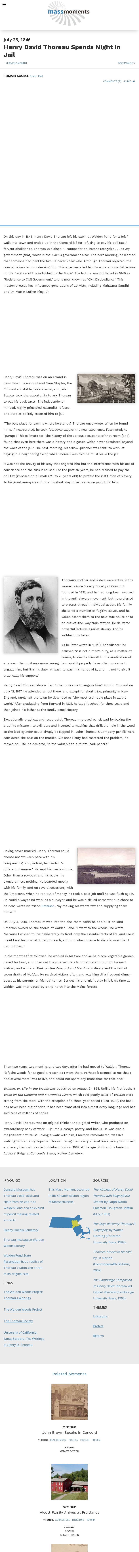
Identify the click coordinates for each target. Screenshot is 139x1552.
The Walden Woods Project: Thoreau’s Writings (23, 1157)
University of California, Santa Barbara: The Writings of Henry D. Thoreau (24, 1201)
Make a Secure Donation (31, 1532)
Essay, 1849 (36, 76)
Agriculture (62, 1382)
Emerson (48, 768)
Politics (73, 1302)
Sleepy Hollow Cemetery (21, 1092)
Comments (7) (112, 81)
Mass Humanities (44, 1509)
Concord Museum (16, 1052)
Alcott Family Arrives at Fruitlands (69, 1375)
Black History (58, 1302)
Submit (114, 1538)
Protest (98, 1189)
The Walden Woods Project (23, 1172)
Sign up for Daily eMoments (113, 1490)
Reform (98, 1198)
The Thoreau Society (18, 1183)
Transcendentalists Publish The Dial (69, 1455)
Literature (100, 1179)
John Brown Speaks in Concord (69, 1295)
